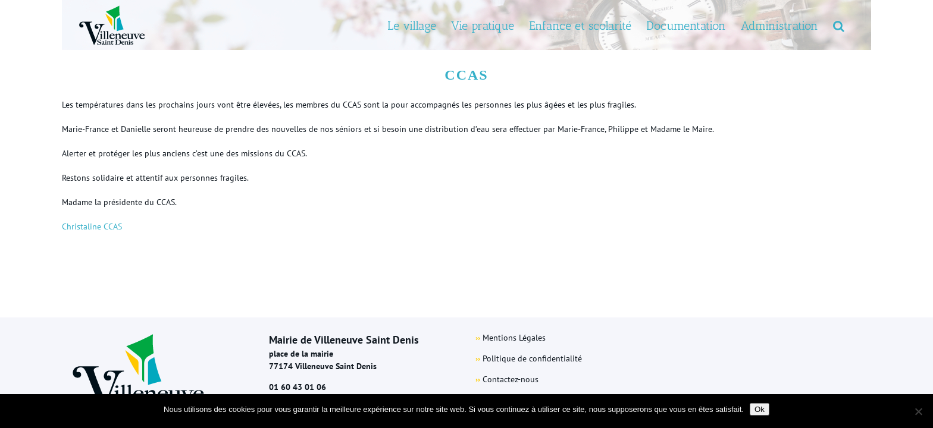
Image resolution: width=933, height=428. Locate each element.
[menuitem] (367, 25)
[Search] (853, 25)
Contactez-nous (510, 379)
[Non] (918, 411)
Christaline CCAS (92, 226)
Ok (759, 409)
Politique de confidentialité (532, 358)
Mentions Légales (514, 337)
